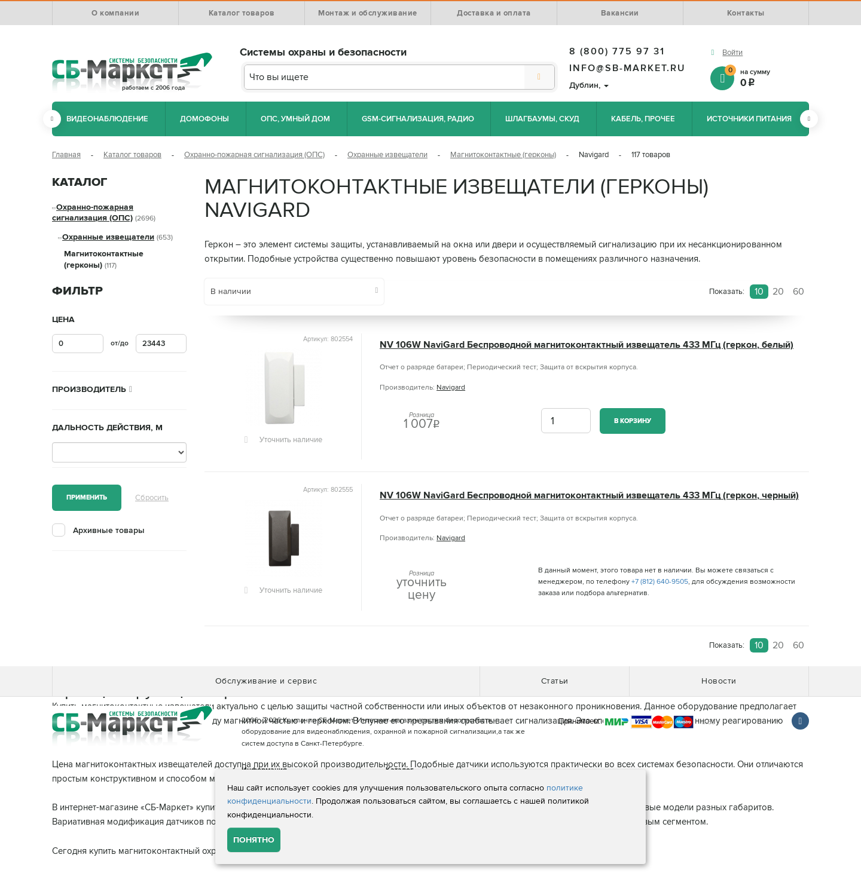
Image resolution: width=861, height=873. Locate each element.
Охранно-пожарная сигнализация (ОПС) (254, 155)
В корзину (632, 421)
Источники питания (749, 119)
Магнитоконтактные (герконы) (503, 155)
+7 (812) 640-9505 (659, 581)
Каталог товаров (242, 13)
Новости (719, 681)
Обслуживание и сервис (266, 681)
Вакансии (620, 13)
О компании (115, 13)
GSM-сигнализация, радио (418, 119)
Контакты (746, 13)
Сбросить (152, 498)
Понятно (253, 840)
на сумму (767, 77)
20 (778, 292)
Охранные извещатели (387, 155)
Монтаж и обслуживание (367, 13)
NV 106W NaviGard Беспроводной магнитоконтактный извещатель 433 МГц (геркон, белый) (586, 345)
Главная (66, 155)
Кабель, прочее (643, 119)
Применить (86, 497)
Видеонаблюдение (107, 119)
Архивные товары (109, 530)
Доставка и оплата (494, 13)
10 (759, 292)
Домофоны (204, 119)
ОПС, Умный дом (295, 119)
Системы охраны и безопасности (323, 52)
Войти (732, 52)
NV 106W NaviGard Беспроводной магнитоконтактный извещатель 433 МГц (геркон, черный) (589, 495)
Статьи (555, 681)
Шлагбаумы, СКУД (542, 119)
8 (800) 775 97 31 (617, 51)
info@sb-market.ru (627, 68)
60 (798, 292)
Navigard (450, 387)
